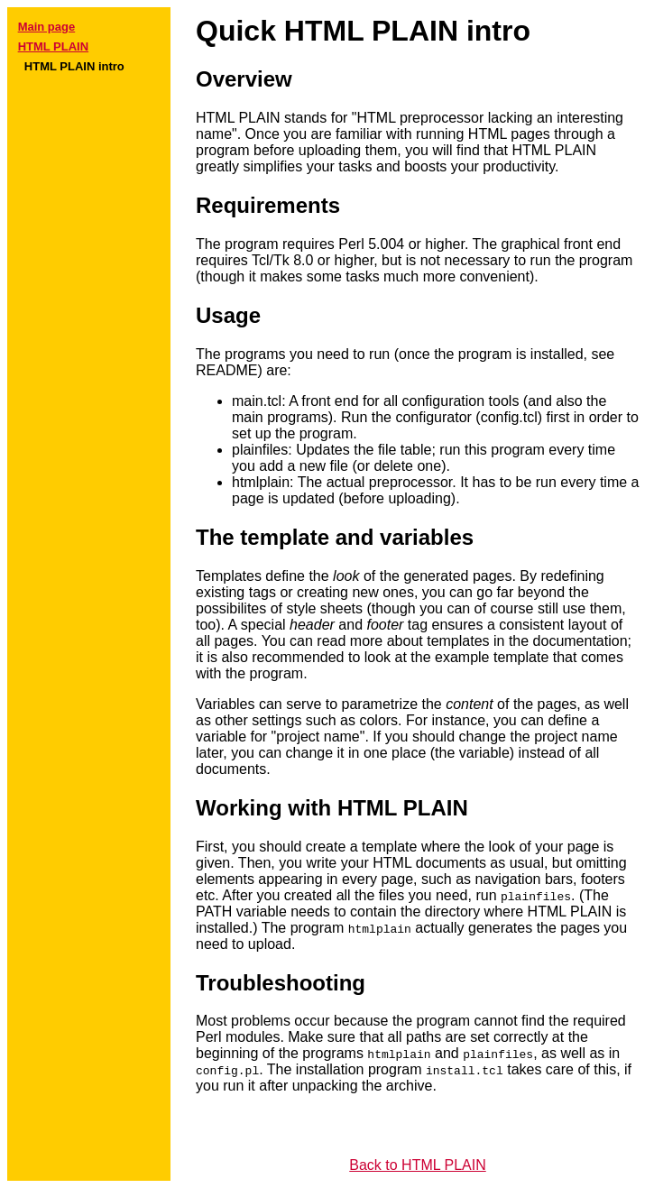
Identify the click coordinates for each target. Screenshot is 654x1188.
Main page (47, 26)
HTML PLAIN (53, 46)
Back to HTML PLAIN (417, 1165)
